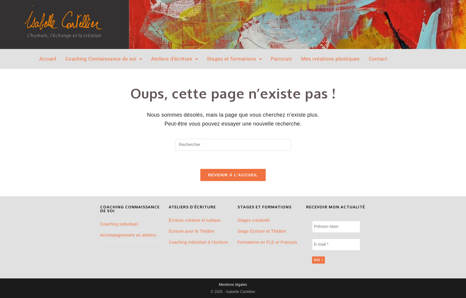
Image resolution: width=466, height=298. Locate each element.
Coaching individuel (119, 224)
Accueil (47, 59)
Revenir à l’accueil (233, 175)
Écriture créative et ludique (195, 220)
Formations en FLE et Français (267, 242)
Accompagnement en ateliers (128, 235)
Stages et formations (234, 59)
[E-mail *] (336, 245)
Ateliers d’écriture (174, 59)
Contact (378, 59)
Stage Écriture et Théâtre (261, 231)
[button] (104, 59)
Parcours (281, 59)
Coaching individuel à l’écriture (198, 242)
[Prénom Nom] (336, 227)
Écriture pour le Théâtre (192, 231)
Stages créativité (253, 220)
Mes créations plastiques (330, 59)
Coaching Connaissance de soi (103, 59)
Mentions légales (233, 285)
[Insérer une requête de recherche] (233, 145)
